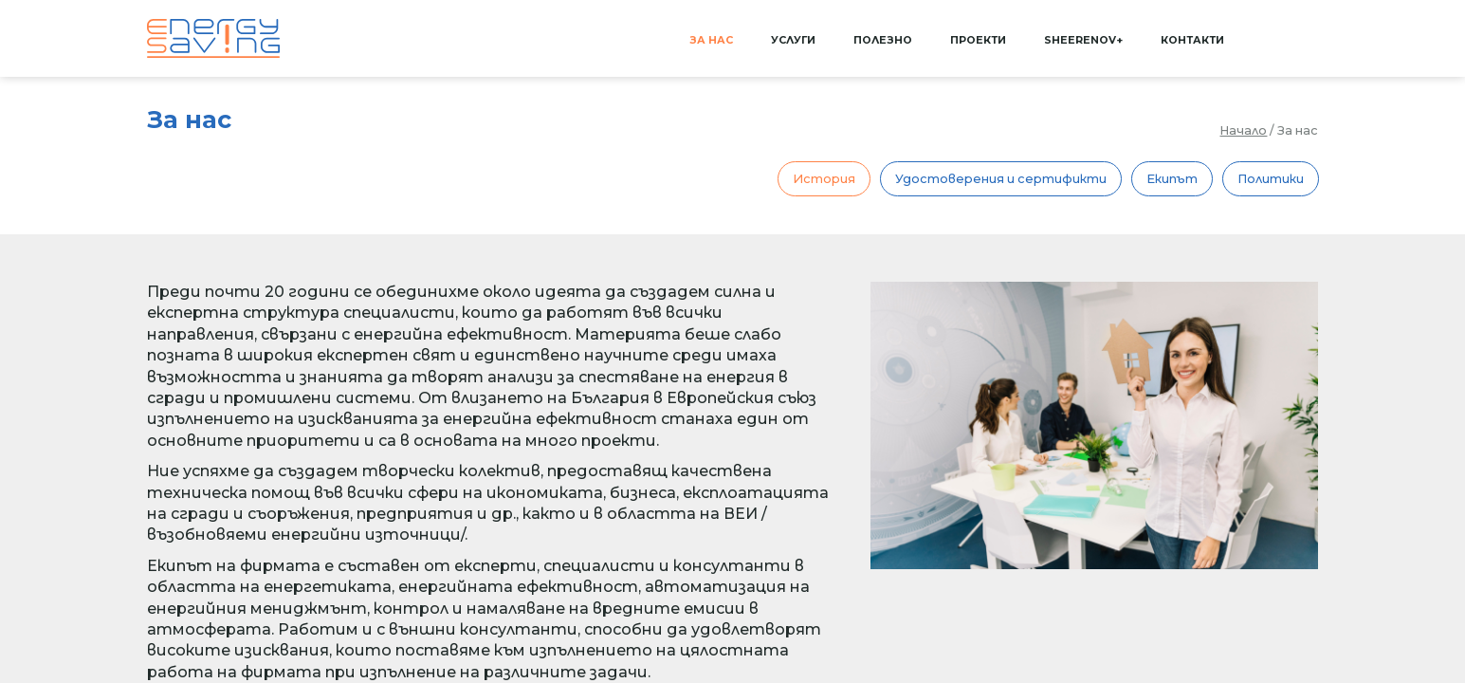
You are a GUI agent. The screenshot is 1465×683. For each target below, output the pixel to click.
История (824, 179)
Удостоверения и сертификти (1001, 179)
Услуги (793, 40)
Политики (1270, 179)
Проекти (978, 40)
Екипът (1172, 179)
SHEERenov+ (1083, 40)
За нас (711, 40)
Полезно (882, 40)
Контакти (1192, 40)
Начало (1243, 130)
